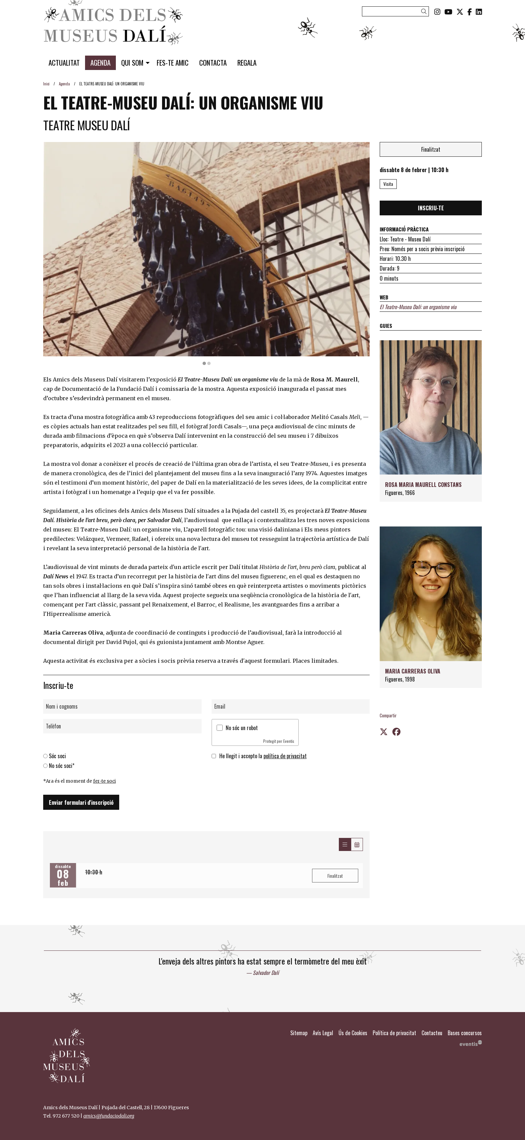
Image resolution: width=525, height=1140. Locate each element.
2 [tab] (209, 363)
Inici (46, 83)
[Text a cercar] (395, 11)
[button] (425, 11)
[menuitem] (437, 11)
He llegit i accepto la (263, 756)
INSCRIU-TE (431, 208)
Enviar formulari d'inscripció (81, 802)
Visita (388, 184)
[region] (206, 254)
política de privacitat (285, 756)
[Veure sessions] (345, 844)
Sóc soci (57, 756)
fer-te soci (104, 781)
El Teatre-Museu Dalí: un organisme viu (418, 307)
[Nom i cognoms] (122, 706)
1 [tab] (204, 363)
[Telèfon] (122, 726)
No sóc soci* (61, 766)
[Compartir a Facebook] (396, 731)
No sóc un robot (242, 728)
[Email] (291, 706)
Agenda (64, 83)
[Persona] (431, 421)
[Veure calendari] (357, 844)
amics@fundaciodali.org (108, 1116)
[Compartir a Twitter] (384, 731)
